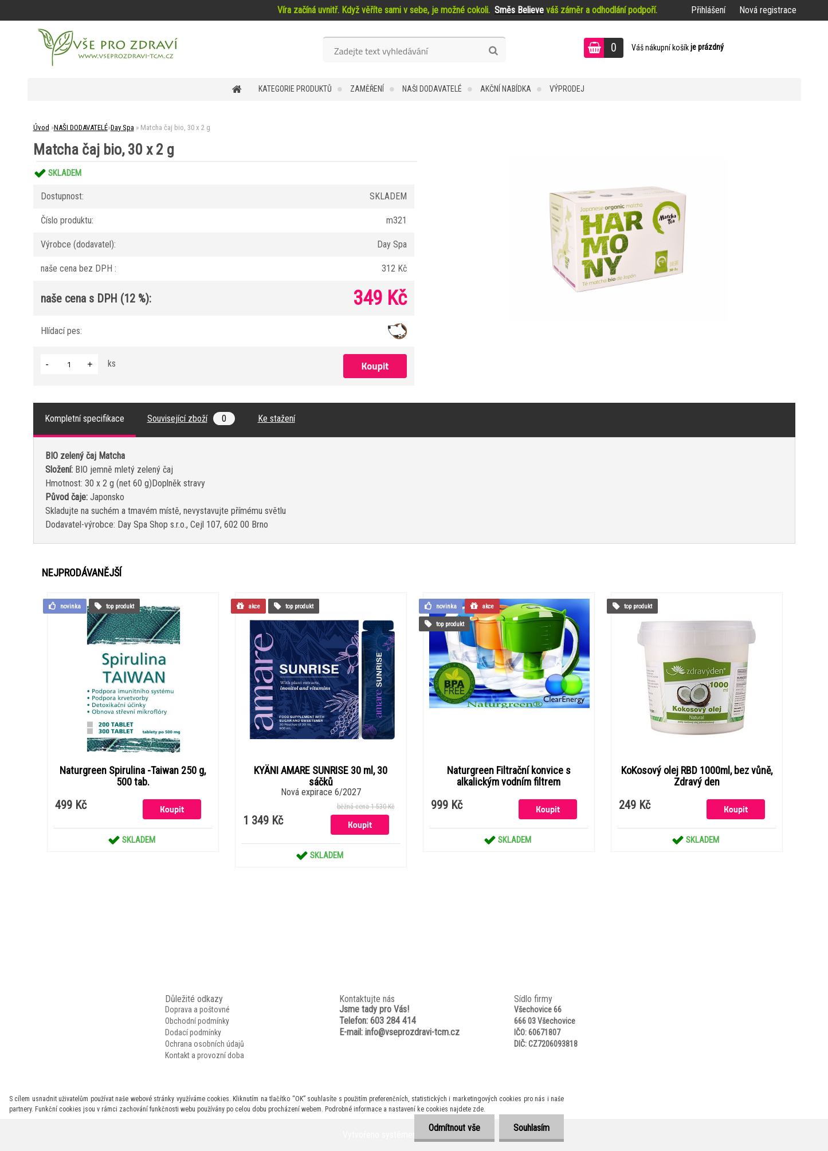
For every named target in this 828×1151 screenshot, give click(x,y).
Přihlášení (708, 10)
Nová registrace (767, 10)
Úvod (41, 127)
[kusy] (69, 364)
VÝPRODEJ (567, 88)
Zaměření (367, 88)
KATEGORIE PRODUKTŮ (295, 88)
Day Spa (122, 127)
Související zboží (191, 418)
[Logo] (106, 49)
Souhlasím (531, 1127)
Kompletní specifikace (84, 418)
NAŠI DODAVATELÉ (432, 88)
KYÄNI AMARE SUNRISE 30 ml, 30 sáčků (320, 776)
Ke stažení (276, 418)
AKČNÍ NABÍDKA (505, 88)
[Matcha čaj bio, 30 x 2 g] (617, 161)
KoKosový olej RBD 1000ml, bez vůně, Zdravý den (696, 776)
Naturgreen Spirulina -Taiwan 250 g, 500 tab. (133, 776)
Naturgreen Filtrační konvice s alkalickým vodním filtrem (509, 776)
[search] (493, 51)
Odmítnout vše (454, 1127)
